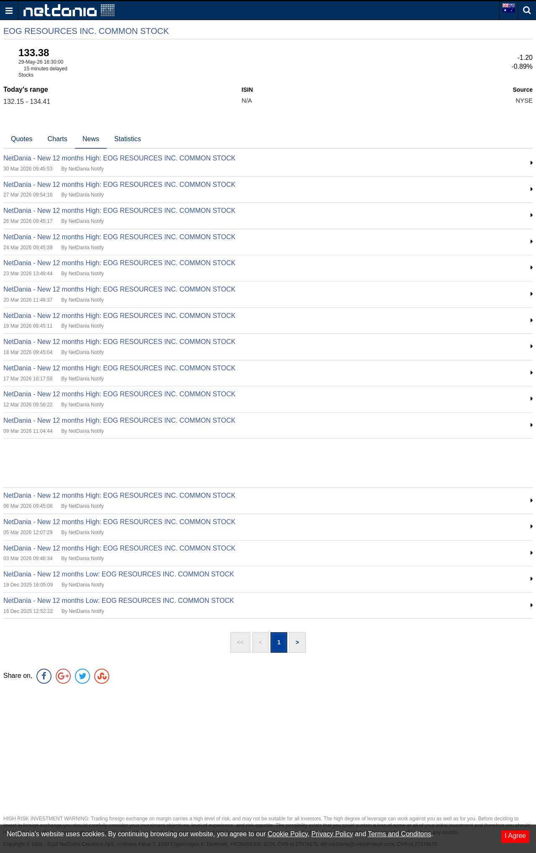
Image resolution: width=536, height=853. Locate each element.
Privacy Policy (332, 833)
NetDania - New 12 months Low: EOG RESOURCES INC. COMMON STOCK (118, 574)
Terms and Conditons (399, 833)
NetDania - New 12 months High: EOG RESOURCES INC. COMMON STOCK (119, 158)
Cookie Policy (288, 833)
